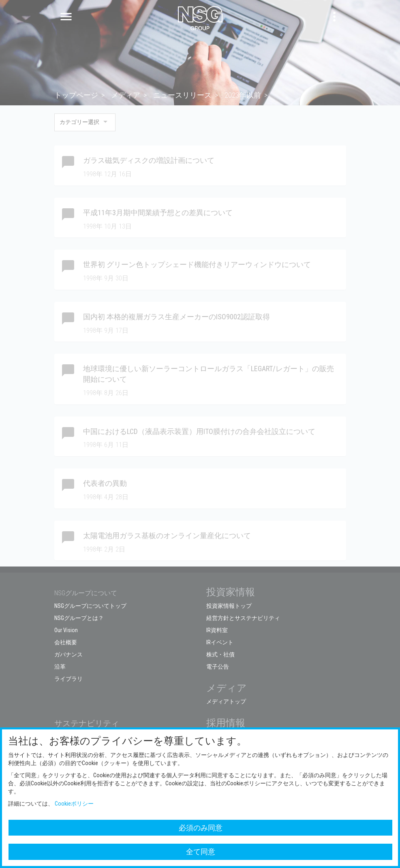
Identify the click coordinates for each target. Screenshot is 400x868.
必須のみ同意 (200, 827)
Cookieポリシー (74, 803)
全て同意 (200, 851)
